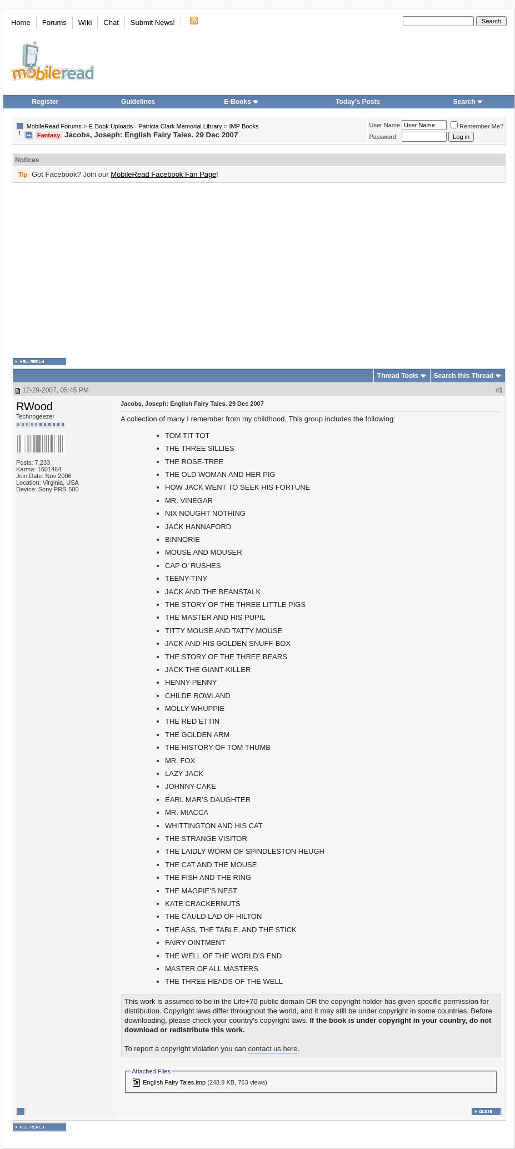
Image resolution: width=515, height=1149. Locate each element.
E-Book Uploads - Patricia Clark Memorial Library (155, 126)
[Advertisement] (226, 270)
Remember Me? (477, 126)
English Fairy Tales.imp (174, 1082)
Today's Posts (358, 102)
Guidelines (138, 102)
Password (382, 136)
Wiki (85, 22)
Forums (54, 22)
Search (468, 102)
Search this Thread (464, 376)
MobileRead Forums (54, 126)
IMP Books (244, 126)
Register (45, 102)
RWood (34, 406)
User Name (385, 125)
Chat (110, 22)
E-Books (241, 102)
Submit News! (153, 22)
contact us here (273, 1048)
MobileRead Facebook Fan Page (163, 174)
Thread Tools (397, 376)
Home (21, 22)
